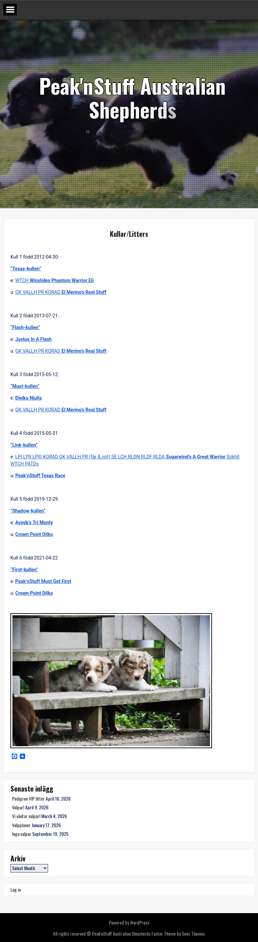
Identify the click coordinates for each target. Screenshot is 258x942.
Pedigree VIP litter (28, 798)
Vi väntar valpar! (26, 815)
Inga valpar (21, 833)
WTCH (54, 280)
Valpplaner (21, 824)
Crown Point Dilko (34, 534)
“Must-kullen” (24, 386)
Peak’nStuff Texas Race (40, 475)
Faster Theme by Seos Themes (178, 933)
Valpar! (18, 807)
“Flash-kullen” (25, 327)
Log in (15, 889)
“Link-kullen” (24, 445)
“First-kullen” (24, 569)
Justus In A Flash (33, 339)
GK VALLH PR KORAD (60, 292)
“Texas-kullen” (25, 268)
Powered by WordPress (129, 922)
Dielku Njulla (28, 398)
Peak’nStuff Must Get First (43, 581)
